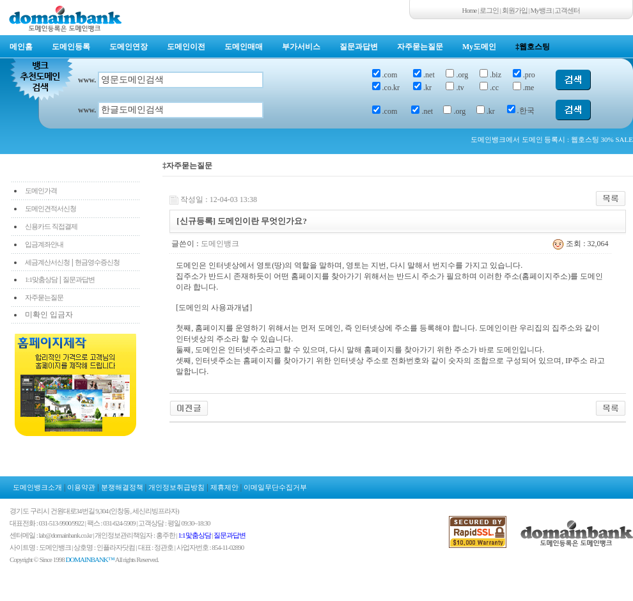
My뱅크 (541, 10)
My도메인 (479, 46)
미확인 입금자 (49, 314)
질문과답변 (359, 46)
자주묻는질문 (420, 46)
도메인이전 (186, 46)
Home (469, 10)
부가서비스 (301, 46)
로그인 (489, 10)
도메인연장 (128, 46)
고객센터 (567, 10)
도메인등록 (71, 46)
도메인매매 (243, 46)
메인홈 (21, 46)
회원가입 (515, 10)
